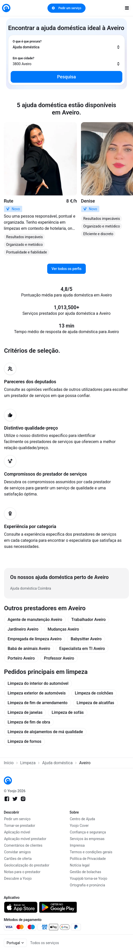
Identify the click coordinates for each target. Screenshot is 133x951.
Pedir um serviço (66, 8)
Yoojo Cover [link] (79, 826)
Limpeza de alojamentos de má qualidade (45, 731)
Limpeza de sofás (68, 712)
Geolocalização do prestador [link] (26, 865)
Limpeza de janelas (25, 712)
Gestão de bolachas (85, 872)
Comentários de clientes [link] (23, 845)
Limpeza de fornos (24, 741)
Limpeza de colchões (94, 693)
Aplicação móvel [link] (17, 832)
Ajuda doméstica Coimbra (30, 588)
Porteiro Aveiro (21, 658)
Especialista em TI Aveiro (82, 648)
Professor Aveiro (59, 658)
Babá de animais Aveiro (29, 648)
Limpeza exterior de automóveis (37, 693)
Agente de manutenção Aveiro (35, 619)
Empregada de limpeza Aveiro (34, 638)
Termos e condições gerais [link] (91, 852)
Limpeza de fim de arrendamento (38, 702)
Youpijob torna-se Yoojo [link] (88, 878)
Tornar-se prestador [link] (19, 826)
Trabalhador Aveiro (88, 619)
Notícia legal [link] (80, 865)
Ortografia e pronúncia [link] (87, 885)
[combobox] (66, 44)
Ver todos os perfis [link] (66, 269)
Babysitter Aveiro (86, 638)
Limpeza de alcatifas (95, 702)
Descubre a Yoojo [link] (18, 878)
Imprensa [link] (77, 845)
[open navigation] (127, 8)
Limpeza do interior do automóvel (38, 683)
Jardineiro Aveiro (23, 629)
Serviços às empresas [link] (87, 839)
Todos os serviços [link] (44, 943)
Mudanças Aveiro (63, 629)
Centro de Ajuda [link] (82, 819)
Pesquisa (66, 76)
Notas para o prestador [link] (22, 872)
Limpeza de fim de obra (29, 722)
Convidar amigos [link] (17, 852)
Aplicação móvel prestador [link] (25, 839)
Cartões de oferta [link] (18, 859)
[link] (6, 8)
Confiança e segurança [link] (88, 832)
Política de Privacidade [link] (88, 859)
